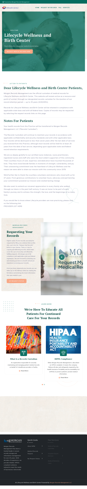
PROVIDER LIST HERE (13, 206)
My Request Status (34, 462)
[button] (43, 388)
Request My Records (49, 7)
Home (38, 7)
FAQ (60, 7)
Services (66, 7)
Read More (24, 376)
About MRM (31, 450)
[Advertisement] (43, 418)
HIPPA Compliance (63, 362)
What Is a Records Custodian (23, 362)
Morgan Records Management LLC (60, 486)
